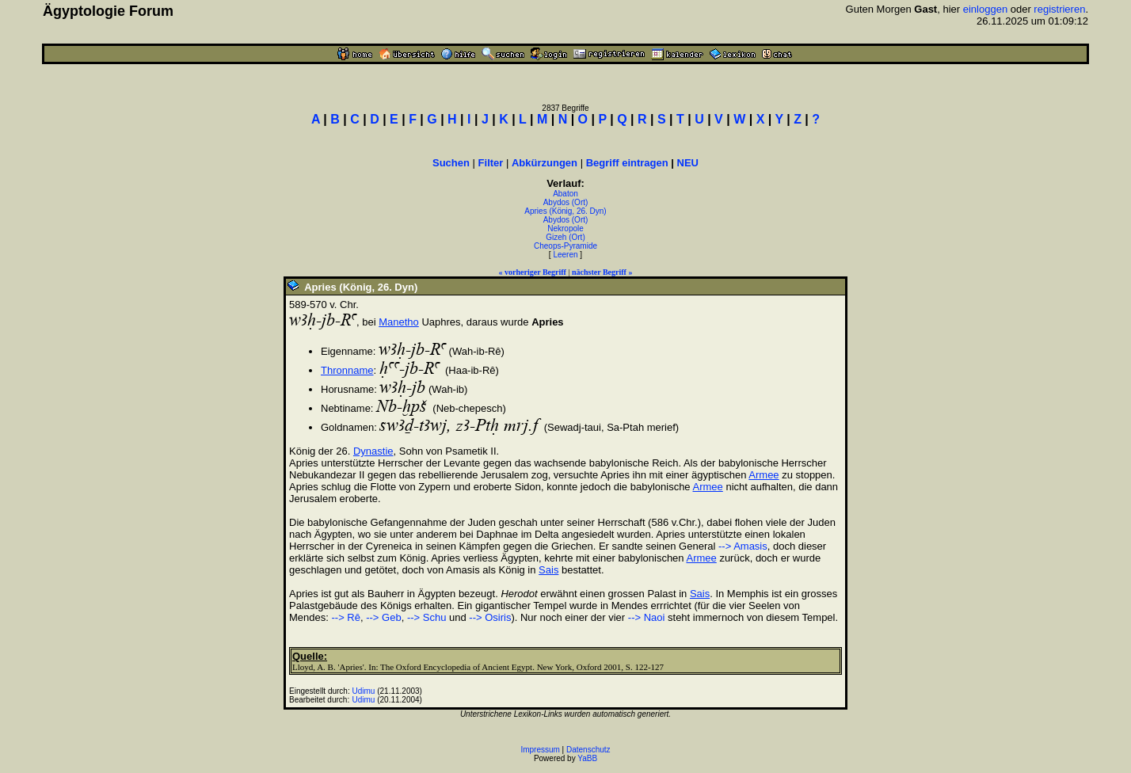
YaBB (587, 758)
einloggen (985, 9)
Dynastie (373, 451)
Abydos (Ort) (565, 202)
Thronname (347, 370)
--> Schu (427, 617)
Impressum (539, 749)
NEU (688, 163)
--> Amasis (742, 546)
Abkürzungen (544, 163)
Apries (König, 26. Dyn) (565, 211)
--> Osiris (490, 617)
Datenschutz (588, 749)
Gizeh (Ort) (565, 237)
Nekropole (565, 228)
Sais (548, 570)
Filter (491, 163)
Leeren (565, 254)
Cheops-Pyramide (565, 246)
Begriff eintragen (627, 163)
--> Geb (383, 617)
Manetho (399, 322)
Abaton (565, 193)
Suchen (451, 163)
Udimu (363, 691)
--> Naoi (646, 617)
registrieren (1059, 9)
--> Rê (345, 617)
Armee (763, 475)
